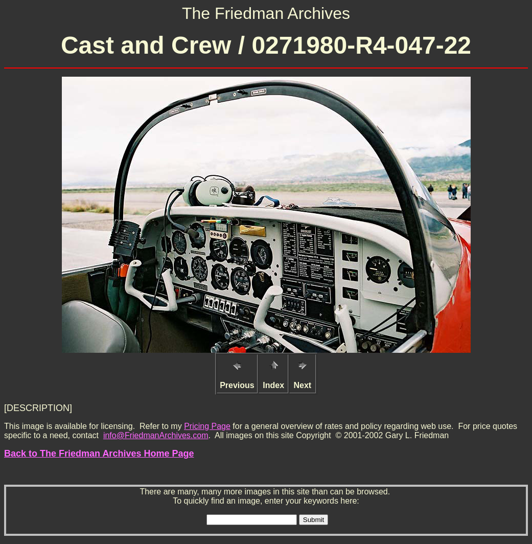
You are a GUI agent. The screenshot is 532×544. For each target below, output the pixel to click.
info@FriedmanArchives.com (156, 435)
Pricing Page (207, 426)
